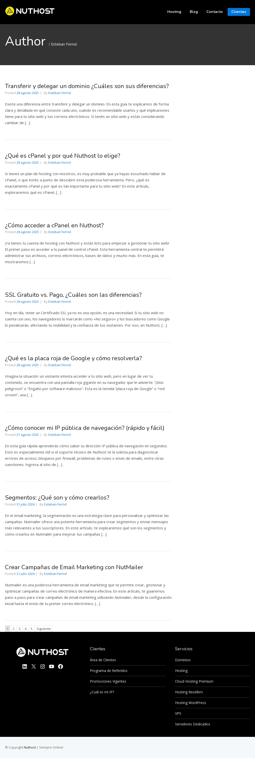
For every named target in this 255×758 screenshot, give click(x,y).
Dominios (183, 659)
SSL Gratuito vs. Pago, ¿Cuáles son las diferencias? (73, 295)
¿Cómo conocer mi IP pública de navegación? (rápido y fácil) (84, 428)
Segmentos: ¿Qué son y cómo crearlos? (57, 498)
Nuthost (30, 747)
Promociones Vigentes (108, 681)
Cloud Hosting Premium (194, 681)
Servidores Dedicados (192, 724)
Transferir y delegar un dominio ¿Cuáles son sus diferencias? (87, 86)
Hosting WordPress (190, 702)
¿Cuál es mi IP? (102, 692)
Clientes (238, 11)
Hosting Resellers (189, 692)
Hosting (174, 11)
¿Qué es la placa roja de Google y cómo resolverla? (73, 358)
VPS (178, 713)
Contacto (214, 11)
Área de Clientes (103, 659)
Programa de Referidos (109, 670)
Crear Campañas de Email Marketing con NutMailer (74, 567)
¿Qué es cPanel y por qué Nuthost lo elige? (62, 156)
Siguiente (44, 628)
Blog (194, 11)
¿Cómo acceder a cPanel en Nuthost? (54, 225)
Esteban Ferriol (64, 44)
